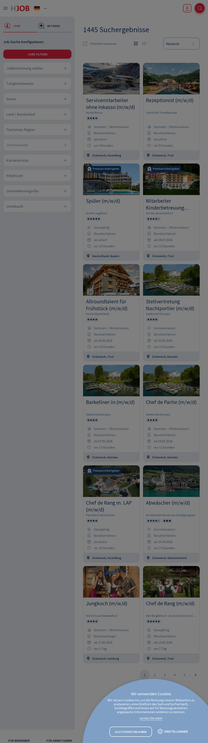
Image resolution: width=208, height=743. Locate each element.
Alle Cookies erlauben (131, 732)
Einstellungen (176, 732)
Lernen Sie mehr (151, 718)
